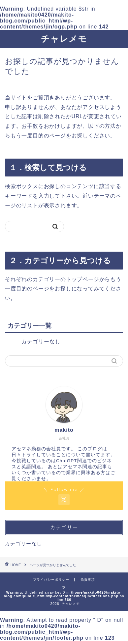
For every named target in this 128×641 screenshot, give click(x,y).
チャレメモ (64, 38)
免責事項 (87, 579)
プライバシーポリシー (51, 579)
